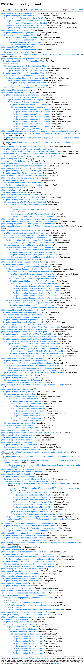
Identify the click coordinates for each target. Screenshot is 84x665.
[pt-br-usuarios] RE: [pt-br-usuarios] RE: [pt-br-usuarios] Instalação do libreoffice (39, 484)
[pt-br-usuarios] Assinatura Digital (14, 583)
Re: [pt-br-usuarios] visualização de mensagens (21, 95)
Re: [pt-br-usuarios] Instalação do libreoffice (19, 476)
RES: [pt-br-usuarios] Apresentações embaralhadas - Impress (26, 595)
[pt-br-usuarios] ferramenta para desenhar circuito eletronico (24, 552)
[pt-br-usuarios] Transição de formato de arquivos (20, 571)
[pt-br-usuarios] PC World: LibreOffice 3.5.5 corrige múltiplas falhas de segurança (32, 385)
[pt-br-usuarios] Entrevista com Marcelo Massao (19, 195)
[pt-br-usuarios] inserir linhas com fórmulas (24, 80)
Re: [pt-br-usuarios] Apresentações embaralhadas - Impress (24, 593)
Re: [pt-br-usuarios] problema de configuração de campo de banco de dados (32, 221)
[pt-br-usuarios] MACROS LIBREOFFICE (17, 47)
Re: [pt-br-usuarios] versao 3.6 (14, 192)
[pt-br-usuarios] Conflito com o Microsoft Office (29, 492)
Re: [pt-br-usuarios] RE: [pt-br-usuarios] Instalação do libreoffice (31, 481)
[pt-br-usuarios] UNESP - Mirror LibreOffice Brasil (20, 197)
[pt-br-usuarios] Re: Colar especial (16, 161)
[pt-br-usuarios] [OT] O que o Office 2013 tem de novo (22, 569)
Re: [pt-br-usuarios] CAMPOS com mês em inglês (22, 171)
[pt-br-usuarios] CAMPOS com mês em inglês (18, 168)
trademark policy (58, 663)
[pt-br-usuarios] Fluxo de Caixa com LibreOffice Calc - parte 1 (24, 146)
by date (71, 10)
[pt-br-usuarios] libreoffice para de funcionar (18, 178)
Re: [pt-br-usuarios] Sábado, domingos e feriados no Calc (25, 166)
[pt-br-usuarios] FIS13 (9, 547)
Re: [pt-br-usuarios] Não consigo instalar (18, 392)
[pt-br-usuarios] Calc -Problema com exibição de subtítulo (23, 358)
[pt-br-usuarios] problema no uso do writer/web (19, 469)
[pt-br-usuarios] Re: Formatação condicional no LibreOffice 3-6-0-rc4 (27, 433)
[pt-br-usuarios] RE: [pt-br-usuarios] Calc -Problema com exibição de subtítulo (36, 365)
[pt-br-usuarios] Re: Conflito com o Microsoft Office (32, 504)
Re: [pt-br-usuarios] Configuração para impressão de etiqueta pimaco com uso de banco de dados (41, 133)
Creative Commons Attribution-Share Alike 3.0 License (30, 658)
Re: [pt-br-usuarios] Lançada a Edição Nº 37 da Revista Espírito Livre (29, 334)
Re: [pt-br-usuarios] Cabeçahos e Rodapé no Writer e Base (25, 264)
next (37, 10)
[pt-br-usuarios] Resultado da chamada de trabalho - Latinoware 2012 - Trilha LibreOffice (35, 452)
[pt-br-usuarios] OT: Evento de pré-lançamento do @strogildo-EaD (26, 590)
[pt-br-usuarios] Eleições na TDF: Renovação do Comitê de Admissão (28, 224)
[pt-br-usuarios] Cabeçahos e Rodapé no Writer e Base (22, 262)
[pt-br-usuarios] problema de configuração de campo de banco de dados (29, 219)
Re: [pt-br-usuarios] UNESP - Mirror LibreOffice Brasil (23, 200)
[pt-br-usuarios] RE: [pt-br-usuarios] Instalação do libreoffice (27, 479)
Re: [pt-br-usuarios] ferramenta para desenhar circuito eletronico (27, 554)
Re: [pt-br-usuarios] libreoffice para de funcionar (21, 180)
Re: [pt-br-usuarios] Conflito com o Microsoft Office (32, 495)
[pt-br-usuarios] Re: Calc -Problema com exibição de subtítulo (32, 370)
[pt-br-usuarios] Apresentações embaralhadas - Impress (22, 612)
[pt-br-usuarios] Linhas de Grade (17, 52)
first (29, 10)
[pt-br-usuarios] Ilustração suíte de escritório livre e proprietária (25, 329)
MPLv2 (35, 660)
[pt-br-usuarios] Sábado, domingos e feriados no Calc (21, 163)
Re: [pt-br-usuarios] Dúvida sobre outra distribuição (20, 573)
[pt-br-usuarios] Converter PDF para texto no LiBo (20, 310)
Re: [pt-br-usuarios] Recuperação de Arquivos (20, 378)
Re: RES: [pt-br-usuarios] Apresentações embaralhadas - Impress (33, 610)
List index (79, 10)
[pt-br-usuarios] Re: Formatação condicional (18, 435)
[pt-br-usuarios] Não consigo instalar (15, 389)
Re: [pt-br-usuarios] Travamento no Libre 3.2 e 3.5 (22, 16)
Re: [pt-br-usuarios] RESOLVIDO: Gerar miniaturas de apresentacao (27, 523)
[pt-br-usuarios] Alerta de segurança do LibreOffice (20, 430)
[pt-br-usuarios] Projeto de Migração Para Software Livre (23, 230)
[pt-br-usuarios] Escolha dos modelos (15, 90)
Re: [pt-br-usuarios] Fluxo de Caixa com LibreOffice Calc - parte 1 (28, 149)
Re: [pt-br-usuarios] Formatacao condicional (20, 445)
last (40, 10)
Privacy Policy (5, 657)
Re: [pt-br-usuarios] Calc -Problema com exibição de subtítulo (26, 361)
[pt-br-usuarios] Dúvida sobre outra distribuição (19, 576)
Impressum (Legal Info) (18, 657)
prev (33, 10)
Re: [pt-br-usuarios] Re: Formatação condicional (21, 437)
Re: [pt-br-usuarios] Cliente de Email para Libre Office (23, 61)
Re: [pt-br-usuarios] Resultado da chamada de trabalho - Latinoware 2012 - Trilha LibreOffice (39, 456)
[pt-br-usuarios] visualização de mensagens (18, 92)
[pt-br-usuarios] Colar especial (12, 159)
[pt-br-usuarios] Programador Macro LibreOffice (19, 259)
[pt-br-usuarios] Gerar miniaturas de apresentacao (20, 533)
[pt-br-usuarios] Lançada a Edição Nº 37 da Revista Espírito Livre (26, 332)
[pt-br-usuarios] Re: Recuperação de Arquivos (24, 382)
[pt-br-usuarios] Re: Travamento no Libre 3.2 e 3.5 (25, 25)
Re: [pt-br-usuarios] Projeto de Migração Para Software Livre (26, 233)
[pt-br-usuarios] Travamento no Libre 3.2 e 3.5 (19, 13)
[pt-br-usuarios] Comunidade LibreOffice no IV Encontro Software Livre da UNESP (33, 226)
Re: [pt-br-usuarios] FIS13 (13, 549)
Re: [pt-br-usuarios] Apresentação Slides (18, 33)
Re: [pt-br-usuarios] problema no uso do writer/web (22, 472)
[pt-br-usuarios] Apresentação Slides (15, 30)
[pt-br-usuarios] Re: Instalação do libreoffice (28, 512)
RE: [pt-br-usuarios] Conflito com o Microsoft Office (33, 497)
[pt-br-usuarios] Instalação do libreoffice (16, 474)
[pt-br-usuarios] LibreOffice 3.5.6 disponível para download (23, 175)
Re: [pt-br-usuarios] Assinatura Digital (17, 586)
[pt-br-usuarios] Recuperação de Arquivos (17, 375)
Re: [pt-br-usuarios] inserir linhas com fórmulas (28, 83)
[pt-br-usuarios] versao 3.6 (11, 190)
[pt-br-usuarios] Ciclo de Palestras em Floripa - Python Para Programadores (30, 327)
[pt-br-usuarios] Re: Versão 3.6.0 (13, 187)
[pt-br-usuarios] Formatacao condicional (16, 442)
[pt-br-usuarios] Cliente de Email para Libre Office (20, 59)
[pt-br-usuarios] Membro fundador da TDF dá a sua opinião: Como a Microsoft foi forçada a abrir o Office (41, 54)
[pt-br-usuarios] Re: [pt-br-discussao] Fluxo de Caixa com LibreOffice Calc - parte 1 (35, 154)
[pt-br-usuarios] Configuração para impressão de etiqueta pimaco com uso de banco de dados (37, 131)
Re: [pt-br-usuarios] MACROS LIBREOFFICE (20, 49)
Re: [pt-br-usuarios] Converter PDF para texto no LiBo (23, 312)
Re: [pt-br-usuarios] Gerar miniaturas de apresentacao (24, 535)
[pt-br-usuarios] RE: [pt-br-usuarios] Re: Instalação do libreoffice (38, 514)
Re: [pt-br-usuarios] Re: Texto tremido (15, 619)
